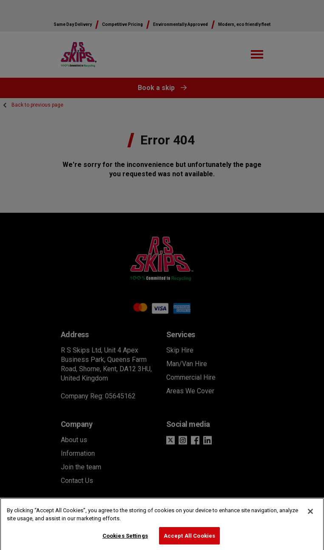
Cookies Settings (125, 539)
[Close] (310, 514)
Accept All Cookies (189, 539)
